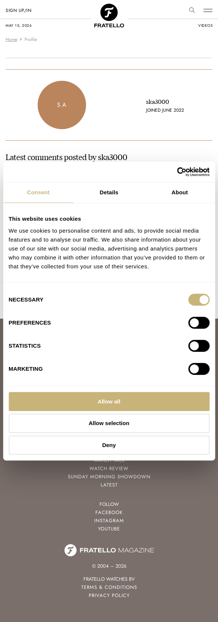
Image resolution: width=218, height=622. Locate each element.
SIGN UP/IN (18, 10)
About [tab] (179, 192)
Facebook (109, 512)
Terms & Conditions (109, 587)
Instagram (109, 520)
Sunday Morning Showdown (109, 476)
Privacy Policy (109, 595)
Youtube (109, 528)
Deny (109, 445)
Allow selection (109, 423)
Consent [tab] (38, 192)
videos (205, 25)
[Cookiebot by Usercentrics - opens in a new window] (176, 172)
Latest (109, 484)
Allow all (109, 401)
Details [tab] (109, 192)
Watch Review (109, 468)
